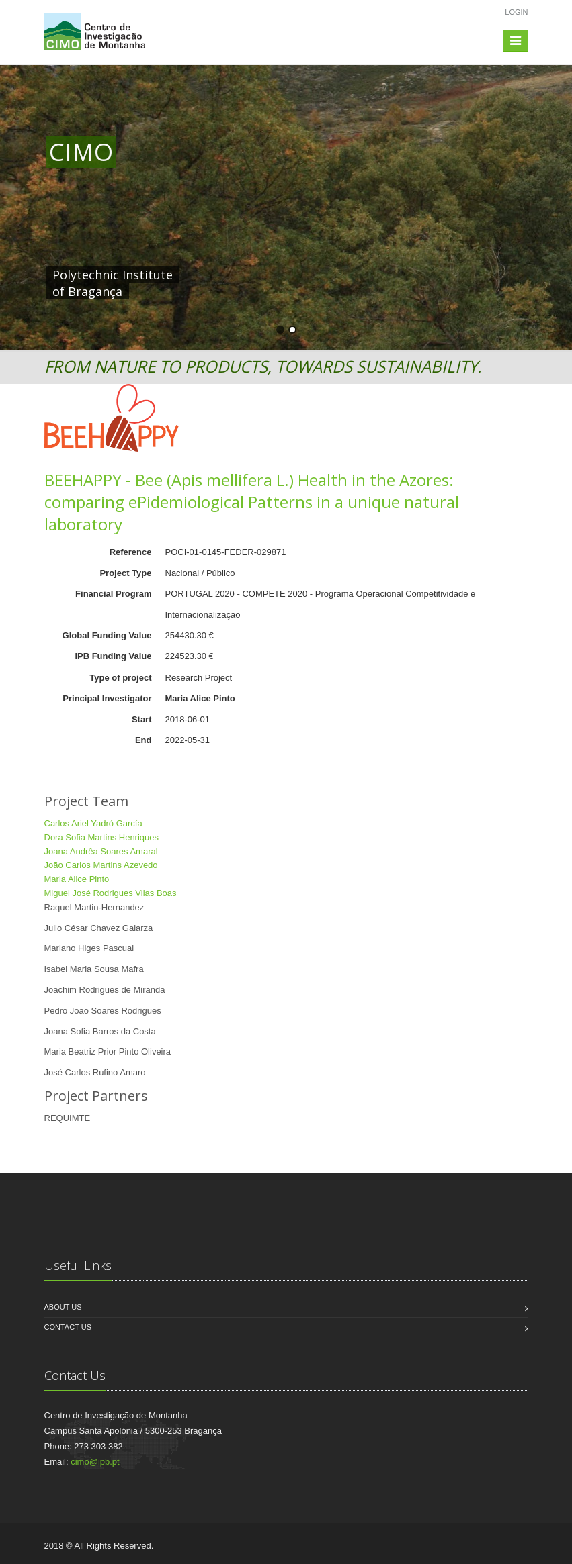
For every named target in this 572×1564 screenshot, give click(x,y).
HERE (326, 274)
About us (63, 1307)
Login (516, 12)
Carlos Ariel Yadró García (93, 823)
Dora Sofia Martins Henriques (101, 837)
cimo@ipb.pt (95, 1462)
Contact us (68, 1327)
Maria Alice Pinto (77, 879)
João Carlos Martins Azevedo (101, 865)
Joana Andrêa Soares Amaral (101, 851)
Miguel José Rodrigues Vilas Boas (110, 893)
